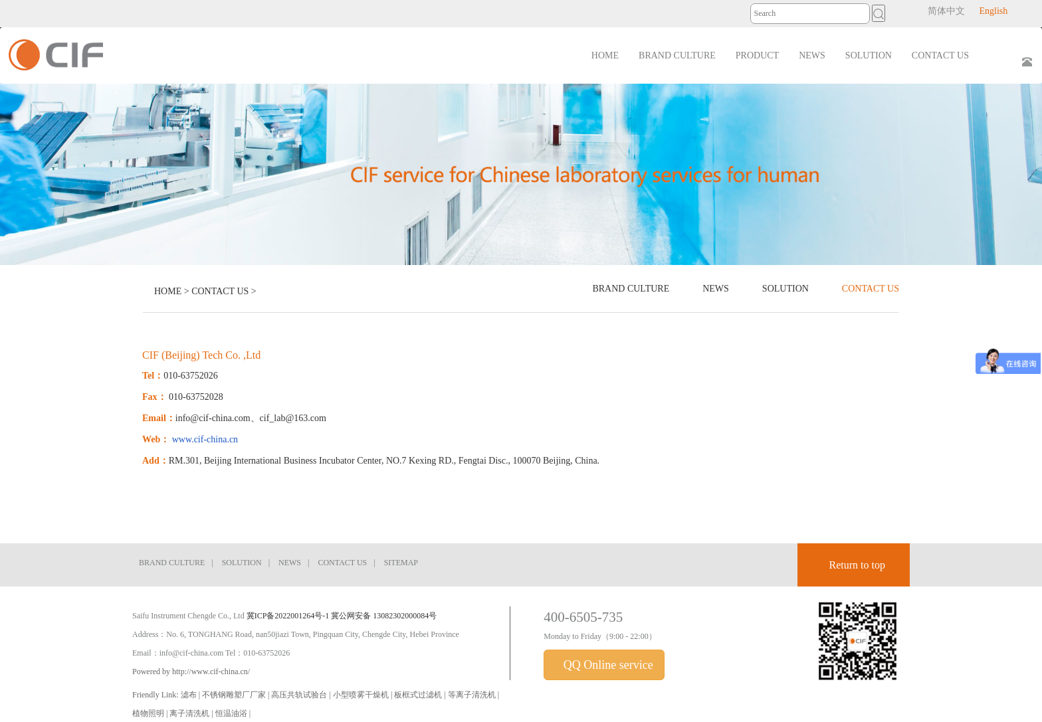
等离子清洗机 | (473, 694)
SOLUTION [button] (868, 55)
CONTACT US (220, 291)
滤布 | (191, 694)
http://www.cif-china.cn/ (211, 671)
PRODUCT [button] (757, 55)
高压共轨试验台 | (301, 694)
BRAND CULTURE (630, 289)
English (993, 11)
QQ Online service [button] (606, 665)
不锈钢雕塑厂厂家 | (236, 694)
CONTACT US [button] (940, 55)
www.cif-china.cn (205, 439)
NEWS (715, 289)
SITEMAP (401, 562)
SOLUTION (785, 289)
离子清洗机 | (192, 713)
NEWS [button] (812, 55)
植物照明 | (150, 713)
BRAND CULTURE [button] (677, 55)
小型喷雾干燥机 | (363, 694)
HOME (605, 55)
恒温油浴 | (233, 713)
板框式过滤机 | (420, 694)
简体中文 (946, 11)
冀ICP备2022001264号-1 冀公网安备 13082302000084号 (342, 615)
